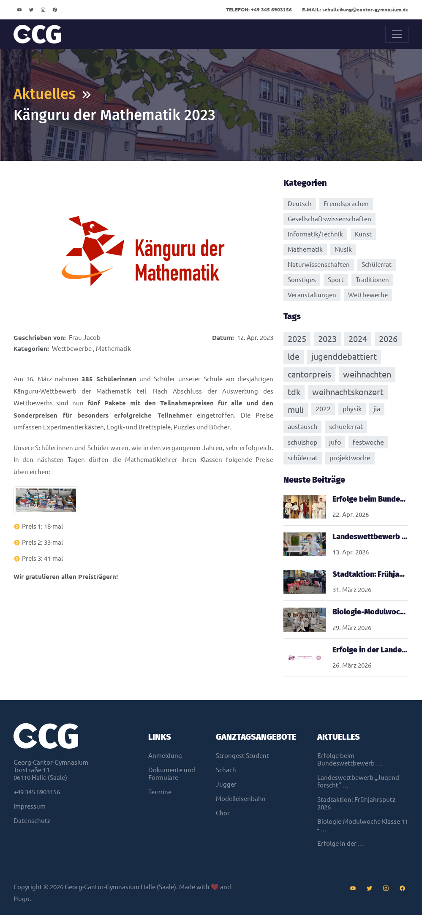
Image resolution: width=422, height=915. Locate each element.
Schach (226, 769)
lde (293, 356)
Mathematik (113, 348)
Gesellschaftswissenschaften (329, 219)
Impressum (30, 805)
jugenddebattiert (344, 356)
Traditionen (372, 279)
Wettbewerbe (72, 348)
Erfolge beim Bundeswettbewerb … (349, 759)
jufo (335, 441)
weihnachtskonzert (348, 391)
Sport (336, 279)
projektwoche (349, 457)
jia (376, 408)
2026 (388, 338)
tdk (294, 391)
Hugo (22, 898)
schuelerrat (346, 426)
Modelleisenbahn (241, 798)
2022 (323, 408)
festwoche (368, 441)
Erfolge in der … (340, 843)
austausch (302, 426)
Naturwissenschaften (319, 264)
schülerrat (303, 457)
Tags (292, 316)
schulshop (302, 441)
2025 (297, 338)
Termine (160, 791)
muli (296, 409)
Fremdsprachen (346, 203)
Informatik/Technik (315, 234)
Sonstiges (302, 279)
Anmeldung (165, 755)
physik (352, 408)
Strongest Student (242, 755)
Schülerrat (377, 264)
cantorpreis (309, 374)
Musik (343, 249)
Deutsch (300, 203)
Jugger (226, 783)
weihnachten (367, 374)
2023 (327, 338)
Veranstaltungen (312, 295)
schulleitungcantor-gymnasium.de (355, 9)
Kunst (363, 234)
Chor (223, 812)
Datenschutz (32, 820)
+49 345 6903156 (259, 9)
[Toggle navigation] (397, 34)
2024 (357, 338)
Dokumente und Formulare (171, 773)
